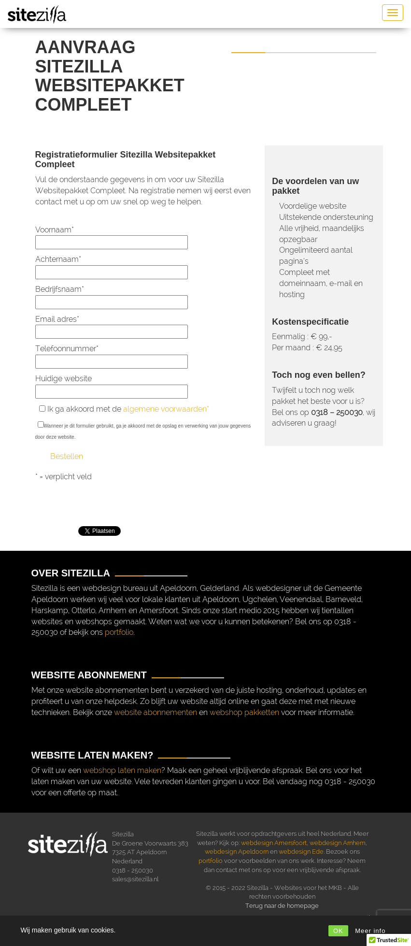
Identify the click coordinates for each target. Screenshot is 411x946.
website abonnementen (155, 712)
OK (338, 930)
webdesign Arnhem (338, 842)
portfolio (119, 632)
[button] (389, 937)
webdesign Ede (301, 851)
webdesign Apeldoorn (237, 851)
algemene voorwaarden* (166, 409)
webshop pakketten (244, 712)
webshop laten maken (122, 770)
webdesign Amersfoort (274, 842)
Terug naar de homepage (282, 905)
